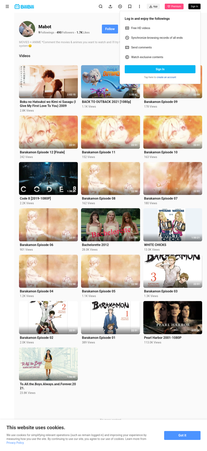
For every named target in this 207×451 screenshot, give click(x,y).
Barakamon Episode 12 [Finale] (42, 152)
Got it (182, 435)
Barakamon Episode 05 (99, 291)
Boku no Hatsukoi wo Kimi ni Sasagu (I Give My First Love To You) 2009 (48, 104)
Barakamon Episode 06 (37, 245)
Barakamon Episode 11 (99, 152)
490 (59, 32)
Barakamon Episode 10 (160, 152)
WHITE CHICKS (155, 245)
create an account (166, 77)
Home (7, 20)
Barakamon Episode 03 (160, 291)
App (153, 6)
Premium (174, 6)
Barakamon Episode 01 (99, 337)
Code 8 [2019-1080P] (35, 198)
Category (7, 85)
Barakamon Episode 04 (37, 291)
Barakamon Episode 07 (160, 198)
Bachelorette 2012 (95, 245)
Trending (7, 69)
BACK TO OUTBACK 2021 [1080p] (106, 102)
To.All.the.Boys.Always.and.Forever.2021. (48, 385)
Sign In (160, 69)
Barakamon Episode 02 (37, 337)
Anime (7, 35)
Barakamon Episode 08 (99, 198)
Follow (110, 29)
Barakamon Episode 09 (160, 102)
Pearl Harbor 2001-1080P (163, 337)
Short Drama (7, 53)
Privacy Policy (15, 442)
